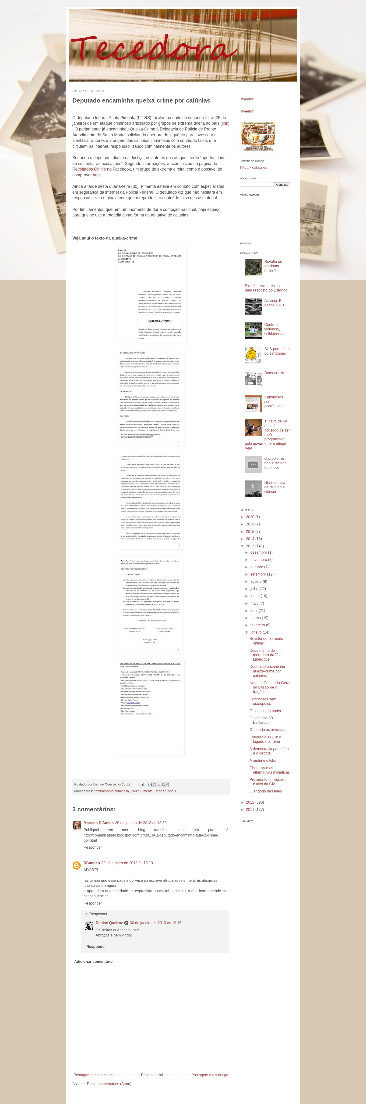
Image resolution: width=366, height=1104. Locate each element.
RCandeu (92, 863)
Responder (93, 847)
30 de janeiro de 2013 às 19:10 (127, 863)
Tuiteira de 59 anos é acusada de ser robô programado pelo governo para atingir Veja (267, 434)
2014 (250, 539)
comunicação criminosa (111, 791)
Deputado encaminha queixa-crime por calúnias (267, 671)
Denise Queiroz (109, 923)
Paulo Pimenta (142, 791)
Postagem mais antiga (209, 1075)
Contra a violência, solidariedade (275, 329)
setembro (258, 574)
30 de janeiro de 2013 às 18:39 (141, 823)
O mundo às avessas (267, 730)
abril (254, 611)
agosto (256, 581)
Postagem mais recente (93, 1075)
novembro (259, 560)
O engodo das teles (266, 791)
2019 (250, 524)
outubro (257, 567)
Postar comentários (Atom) (109, 1084)
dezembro (259, 552)
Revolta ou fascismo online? (273, 266)
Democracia (274, 373)
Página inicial (152, 1075)
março (256, 618)
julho (254, 589)
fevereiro (258, 625)
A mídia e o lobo (263, 760)
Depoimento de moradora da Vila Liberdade (266, 654)
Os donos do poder (265, 711)
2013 (250, 546)
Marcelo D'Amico (99, 823)
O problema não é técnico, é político (276, 462)
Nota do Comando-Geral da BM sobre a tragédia (270, 687)
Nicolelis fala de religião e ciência (274, 487)
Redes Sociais (165, 791)
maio (255, 603)
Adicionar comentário (93, 961)
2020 (250, 517)
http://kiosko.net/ (253, 167)
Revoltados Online (89, 169)
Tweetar (246, 99)
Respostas (98, 914)
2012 (250, 802)
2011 (250, 810)
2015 (250, 532)
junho (255, 596)
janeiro (256, 632)
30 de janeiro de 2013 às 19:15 (155, 923)
